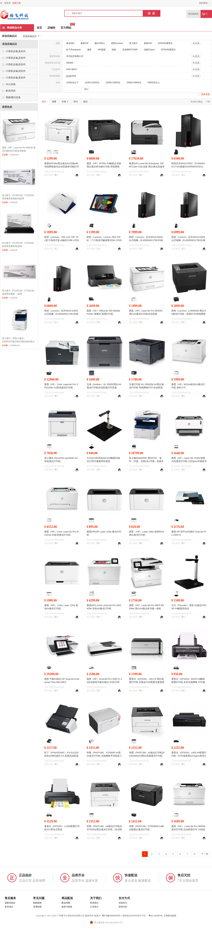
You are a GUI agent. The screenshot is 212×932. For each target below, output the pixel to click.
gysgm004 (71, 76)
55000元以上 (154, 82)
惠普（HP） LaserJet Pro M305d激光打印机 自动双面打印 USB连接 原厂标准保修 (188, 829)
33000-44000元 (134, 82)
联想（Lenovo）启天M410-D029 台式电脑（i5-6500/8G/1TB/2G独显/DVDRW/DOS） (61, 313)
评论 (76, 101)
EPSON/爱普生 (165, 43)
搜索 (152, 13)
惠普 (89, 49)
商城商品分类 (12, 27)
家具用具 (11, 90)
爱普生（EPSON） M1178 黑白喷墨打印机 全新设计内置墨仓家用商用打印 (146, 682)
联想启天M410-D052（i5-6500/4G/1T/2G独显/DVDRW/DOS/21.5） (188, 166)
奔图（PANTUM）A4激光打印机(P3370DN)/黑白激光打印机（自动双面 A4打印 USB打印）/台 (104, 829)
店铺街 (51, 27)
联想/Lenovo (117, 43)
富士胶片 (133, 43)
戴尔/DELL (100, 43)
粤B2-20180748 (155, 915)
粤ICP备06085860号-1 (112, 915)
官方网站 (66, 26)
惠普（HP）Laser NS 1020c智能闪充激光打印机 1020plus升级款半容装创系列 (189, 461)
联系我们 (94, 903)
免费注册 (16, 3)
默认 (44, 101)
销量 (54, 101)
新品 (85, 101)
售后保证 (9, 906)
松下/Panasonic (73, 49)
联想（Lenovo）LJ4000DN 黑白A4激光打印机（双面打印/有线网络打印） (188, 313)
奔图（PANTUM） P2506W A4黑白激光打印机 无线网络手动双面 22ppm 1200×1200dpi (104, 755)
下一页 (204, 854)
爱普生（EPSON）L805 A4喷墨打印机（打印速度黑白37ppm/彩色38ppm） (188, 755)
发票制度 (37, 906)
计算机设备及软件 (16, 51)
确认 (86, 89)
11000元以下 (72, 82)
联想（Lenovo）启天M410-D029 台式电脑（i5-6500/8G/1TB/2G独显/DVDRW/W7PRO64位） (188, 240)
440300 (69, 63)
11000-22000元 (92, 82)
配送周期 (66, 903)
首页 (39, 27)
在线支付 (123, 903)
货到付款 (123, 906)
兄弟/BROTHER (130, 49)
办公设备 (11, 84)
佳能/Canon (149, 49)
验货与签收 (67, 906)
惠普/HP (84, 43)
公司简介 (94, 906)
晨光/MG (70, 43)
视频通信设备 (13, 97)
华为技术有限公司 (74, 56)
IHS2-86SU (71, 69)
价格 (65, 101)
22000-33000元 (113, 82)
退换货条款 (10, 903)
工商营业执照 (169, 915)
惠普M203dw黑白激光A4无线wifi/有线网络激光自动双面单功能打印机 (61, 166)
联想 (114, 49)
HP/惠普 (102, 49)
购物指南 (37, 903)
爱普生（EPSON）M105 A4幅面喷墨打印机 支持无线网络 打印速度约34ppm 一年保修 (188, 682)
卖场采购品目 (9, 36)
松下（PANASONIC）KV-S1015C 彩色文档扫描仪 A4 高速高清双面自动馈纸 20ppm (61, 755)
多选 (195, 43)
